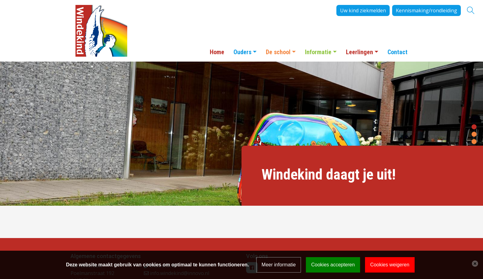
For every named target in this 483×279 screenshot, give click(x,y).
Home (217, 52)
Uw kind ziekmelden (363, 10)
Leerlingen (359, 52)
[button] (474, 126)
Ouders (242, 52)
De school (278, 52)
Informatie (318, 52)
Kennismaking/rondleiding (426, 10)
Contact (398, 52)
